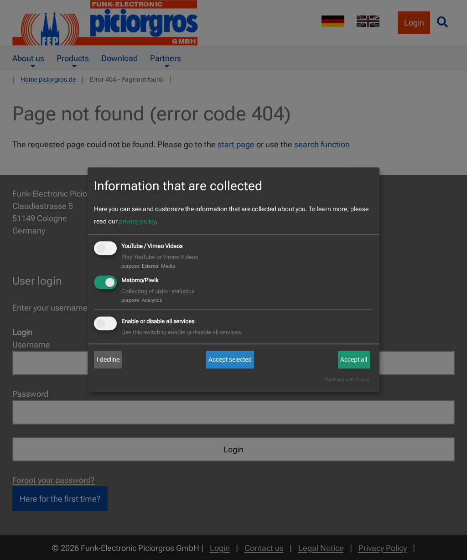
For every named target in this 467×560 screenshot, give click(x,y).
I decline (108, 359)
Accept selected (230, 359)
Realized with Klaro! (347, 380)
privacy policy (137, 221)
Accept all (353, 359)
